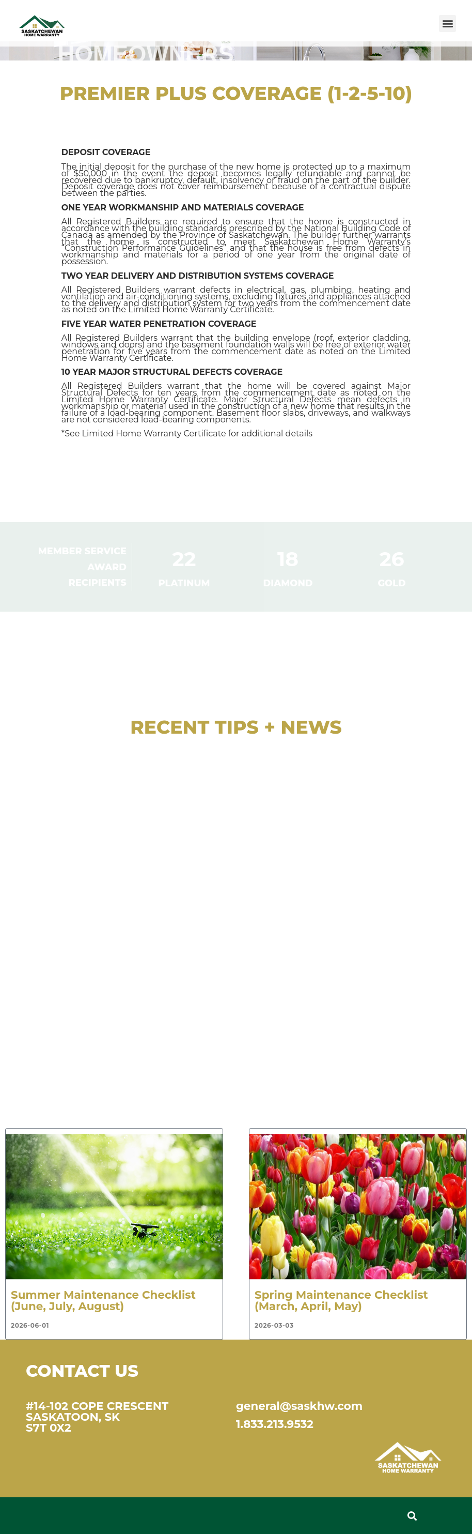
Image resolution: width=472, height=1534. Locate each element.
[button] (447, 23)
